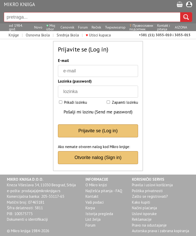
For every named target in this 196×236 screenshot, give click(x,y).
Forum (83, 27)
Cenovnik (67, 27)
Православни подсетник (141, 27)
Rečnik (96, 27)
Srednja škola (68, 35)
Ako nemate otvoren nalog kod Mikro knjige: (94, 146)
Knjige (14, 35)
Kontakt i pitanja (163, 27)
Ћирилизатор (115, 27)
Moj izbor (50, 27)
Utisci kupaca (98, 35)
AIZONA (181, 27)
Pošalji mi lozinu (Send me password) (98, 112)
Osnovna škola (38, 35)
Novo (38, 27)
